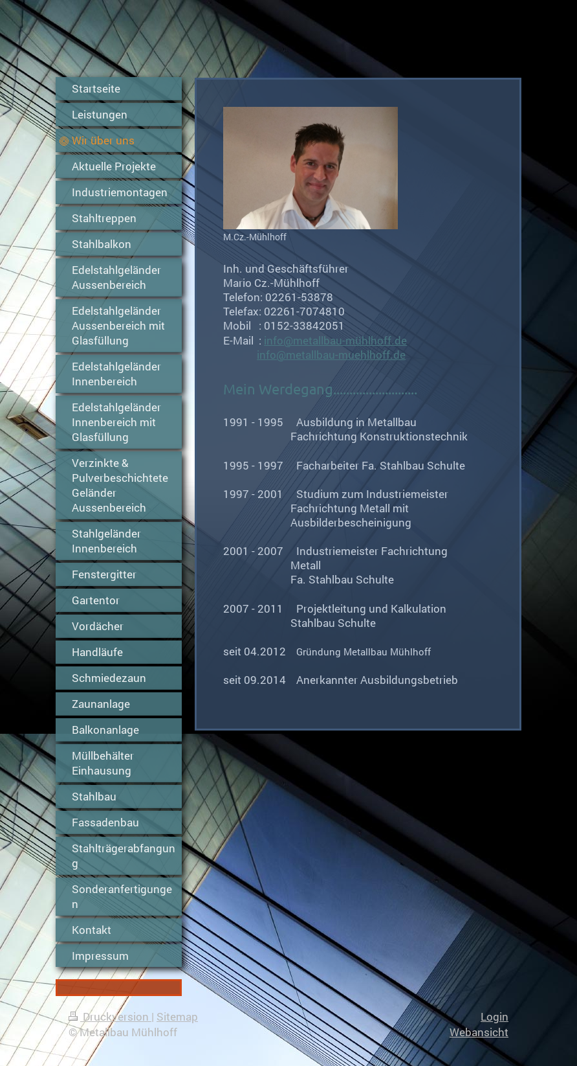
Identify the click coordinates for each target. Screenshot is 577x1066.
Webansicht (479, 1032)
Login (494, 1016)
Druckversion (110, 1016)
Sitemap (177, 1016)
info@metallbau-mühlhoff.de (335, 340)
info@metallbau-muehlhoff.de (331, 354)
